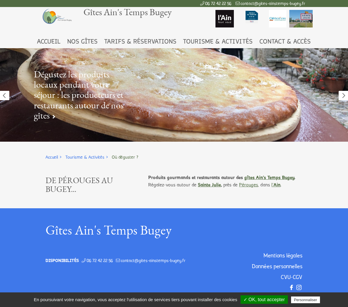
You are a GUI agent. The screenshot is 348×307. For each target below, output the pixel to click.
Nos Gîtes (82, 42)
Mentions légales (283, 256)
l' (276, 185)
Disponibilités (62, 261)
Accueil (49, 42)
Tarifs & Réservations (140, 42)
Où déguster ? (125, 157)
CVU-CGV (291, 277)
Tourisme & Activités (218, 42)
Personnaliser (305, 300)
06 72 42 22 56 (218, 4)
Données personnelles (277, 266)
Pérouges (248, 185)
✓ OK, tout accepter (264, 299)
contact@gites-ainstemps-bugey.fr (273, 4)
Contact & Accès (285, 42)
